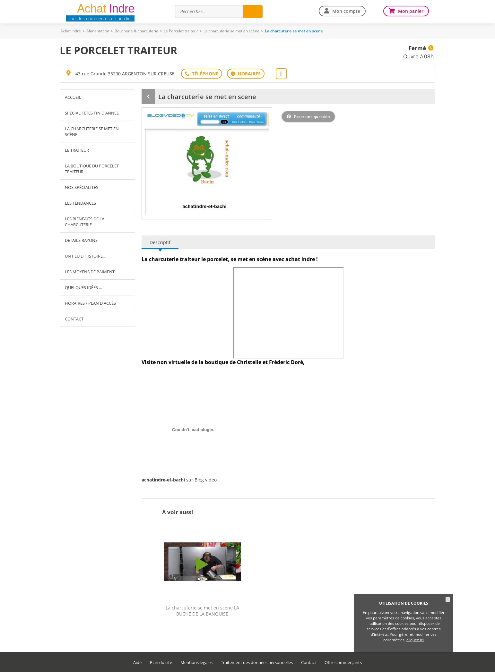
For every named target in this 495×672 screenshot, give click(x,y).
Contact (74, 319)
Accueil (73, 97)
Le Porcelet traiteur (181, 31)
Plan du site (161, 662)
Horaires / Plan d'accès (90, 303)
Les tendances (80, 203)
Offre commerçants (343, 662)
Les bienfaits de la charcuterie (84, 221)
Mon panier (410, 11)
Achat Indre (70, 31)
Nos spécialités (81, 187)
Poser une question (312, 116)
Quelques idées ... (83, 287)
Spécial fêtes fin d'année (92, 113)
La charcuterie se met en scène (231, 31)
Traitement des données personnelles (257, 662)
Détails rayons (81, 240)
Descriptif (160, 242)
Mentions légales (196, 662)
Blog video (206, 480)
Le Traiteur (77, 150)
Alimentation (97, 31)
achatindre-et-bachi (163, 480)
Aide (137, 662)
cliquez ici (415, 639)
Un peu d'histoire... (85, 256)
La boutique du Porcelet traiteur (92, 168)
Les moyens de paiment (90, 272)
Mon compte (346, 11)
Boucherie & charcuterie (136, 31)
